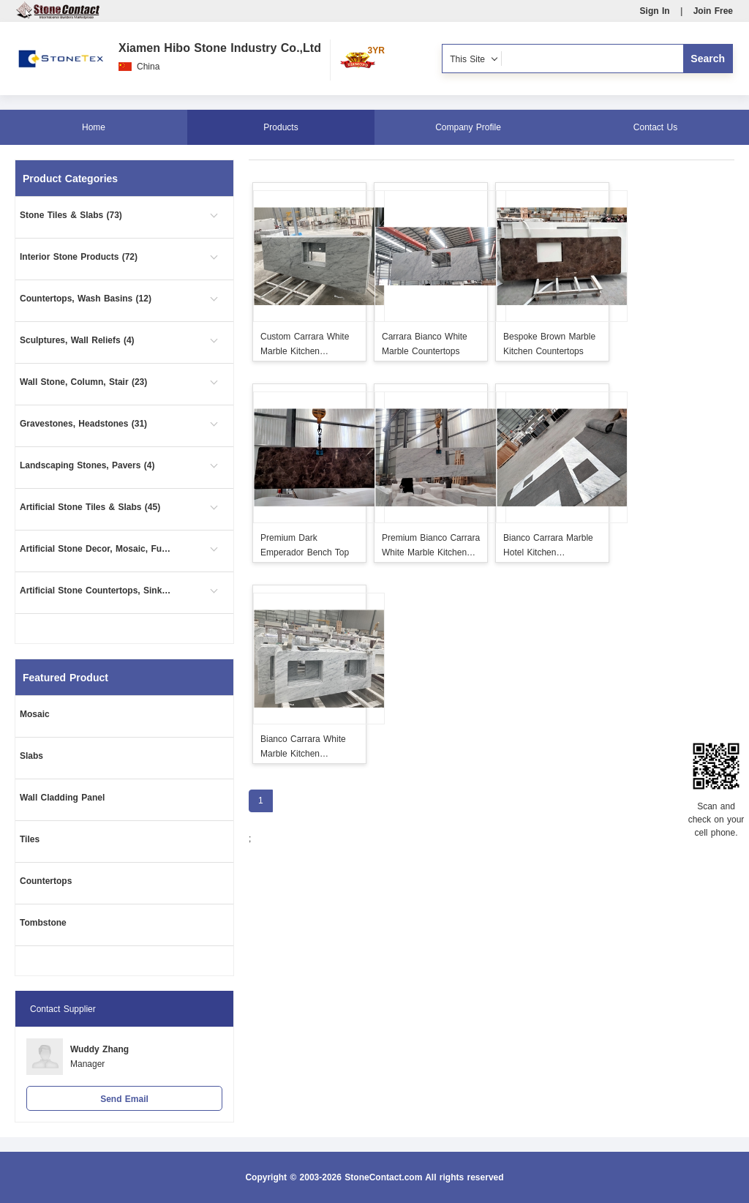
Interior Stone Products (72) (79, 257)
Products (280, 127)
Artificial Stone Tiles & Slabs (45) (90, 507)
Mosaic (35, 714)
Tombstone (43, 923)
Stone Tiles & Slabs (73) (71, 215)
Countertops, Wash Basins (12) (85, 298)
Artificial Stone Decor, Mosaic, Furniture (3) (96, 549)
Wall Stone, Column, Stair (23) (83, 382)
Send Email (124, 1099)
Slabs (31, 756)
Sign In (655, 11)
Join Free (713, 11)
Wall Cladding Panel (62, 797)
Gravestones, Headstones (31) (83, 424)
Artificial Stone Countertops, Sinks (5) (96, 590)
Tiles (29, 839)
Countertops (46, 881)
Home (93, 127)
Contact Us (655, 127)
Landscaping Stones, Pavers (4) (87, 465)
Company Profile (468, 127)
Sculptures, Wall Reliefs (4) (77, 340)
